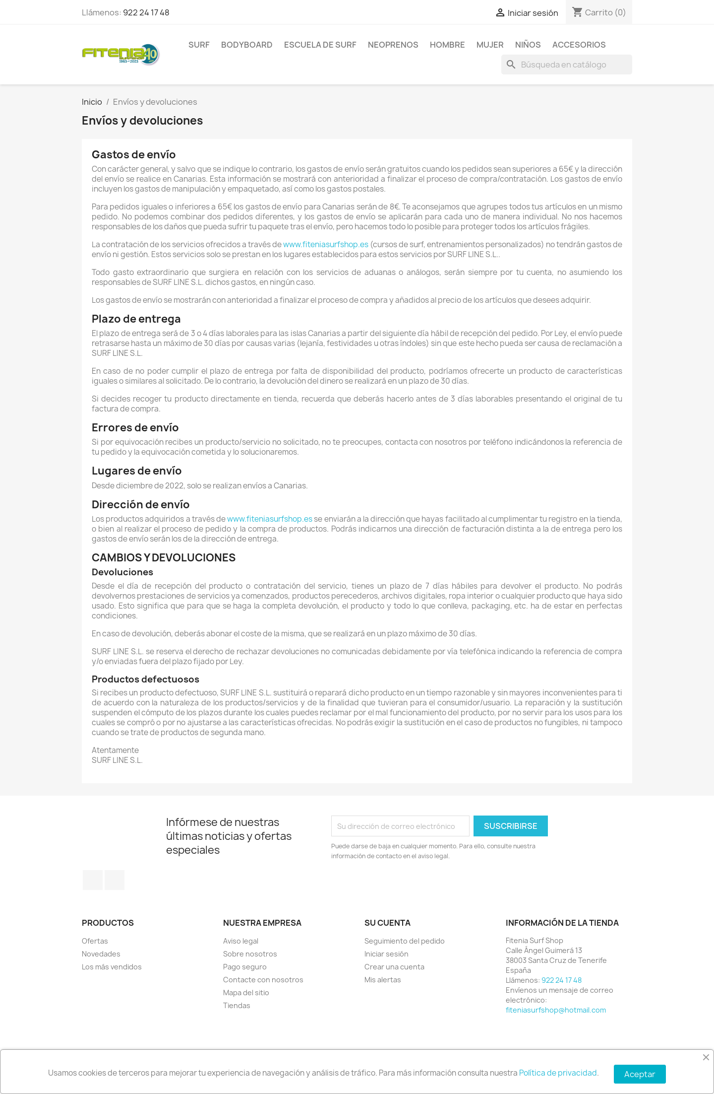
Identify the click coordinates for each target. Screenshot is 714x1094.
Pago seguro (245, 966)
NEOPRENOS (393, 44)
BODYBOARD (247, 44)
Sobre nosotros (250, 953)
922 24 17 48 (146, 12)
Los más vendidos (112, 966)
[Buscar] (566, 64)
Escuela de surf (320, 44)
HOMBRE (447, 44)
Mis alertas (382, 979)
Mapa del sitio (246, 992)
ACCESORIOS (579, 44)
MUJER (490, 44)
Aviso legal (240, 941)
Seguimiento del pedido (404, 941)
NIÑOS (528, 44)
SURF (199, 44)
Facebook (93, 880)
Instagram (114, 880)
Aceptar (639, 1074)
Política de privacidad (558, 1073)
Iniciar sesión (386, 953)
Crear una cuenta (394, 966)
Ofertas (95, 941)
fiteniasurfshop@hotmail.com (556, 1010)
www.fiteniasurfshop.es (325, 244)
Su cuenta (387, 922)
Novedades (101, 953)
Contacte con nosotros (263, 979)
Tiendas (236, 1005)
